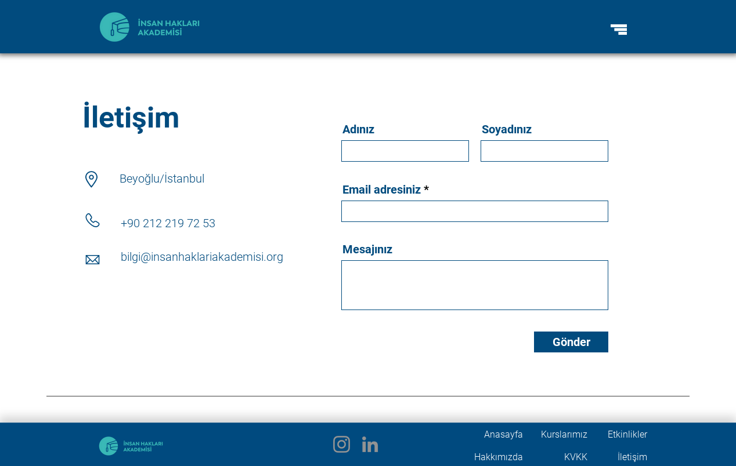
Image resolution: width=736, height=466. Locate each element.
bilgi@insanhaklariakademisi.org (202, 257)
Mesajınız (367, 249)
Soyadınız (507, 129)
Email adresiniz (381, 189)
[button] (619, 29)
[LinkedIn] (370, 444)
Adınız (358, 129)
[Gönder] (571, 342)
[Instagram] (341, 444)
